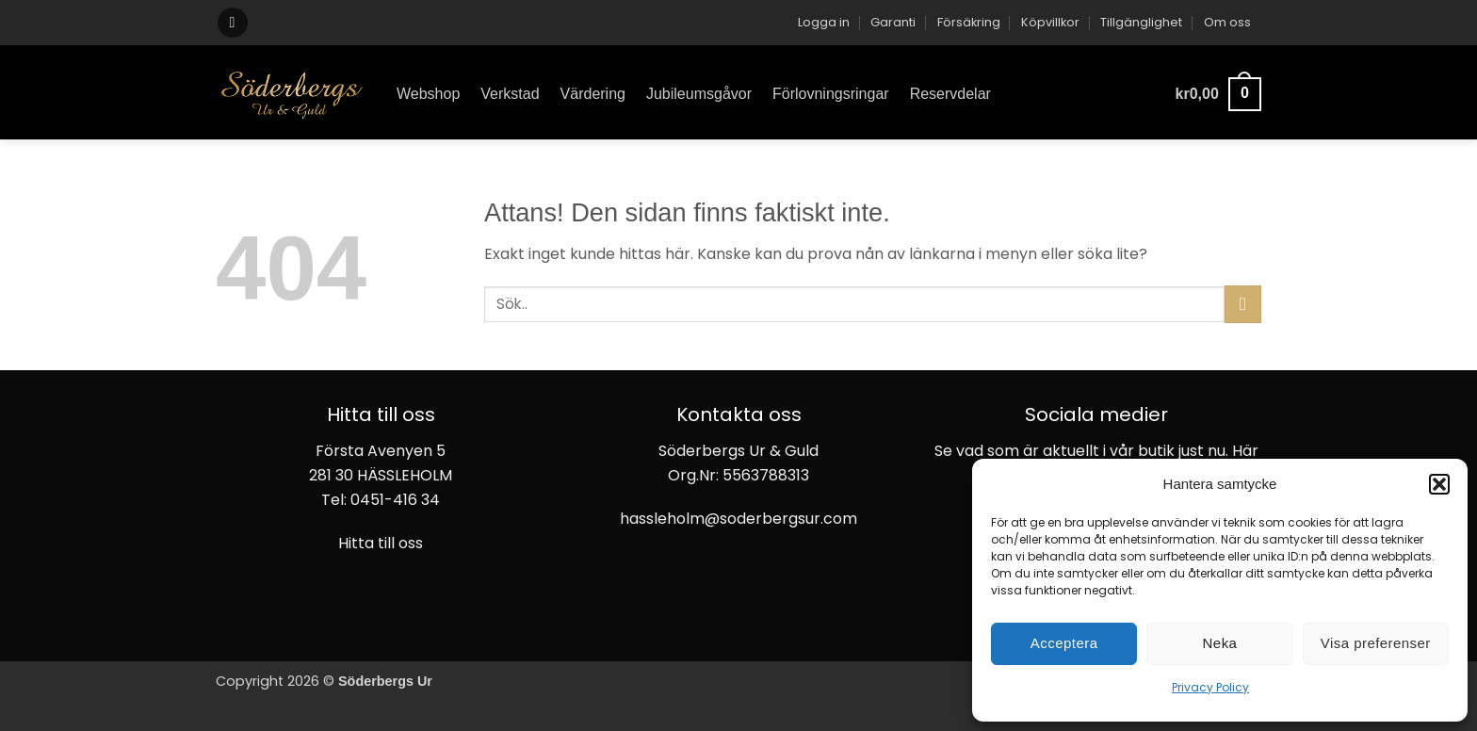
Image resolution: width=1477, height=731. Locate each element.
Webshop (428, 94)
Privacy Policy (1210, 687)
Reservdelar (950, 94)
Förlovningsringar (830, 94)
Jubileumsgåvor (699, 94)
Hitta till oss (380, 543)
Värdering (592, 94)
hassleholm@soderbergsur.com (738, 518)
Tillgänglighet (1141, 22)
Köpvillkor (1050, 22)
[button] (1439, 484)
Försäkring (968, 22)
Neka (1220, 643)
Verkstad (509, 94)
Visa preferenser (1376, 643)
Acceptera (1064, 643)
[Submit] (1243, 303)
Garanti (893, 22)
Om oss (1227, 22)
